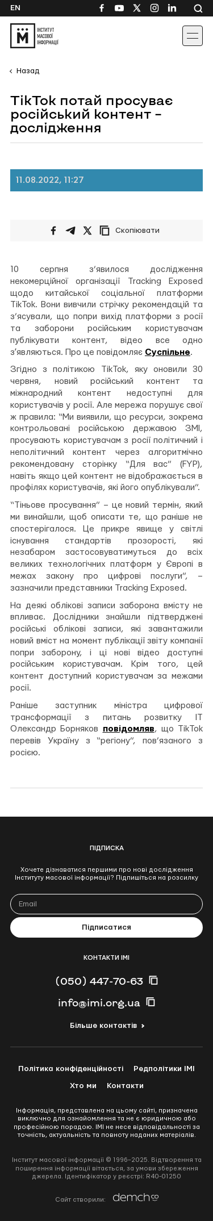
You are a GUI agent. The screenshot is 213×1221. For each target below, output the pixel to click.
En (15, 8)
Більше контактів (103, 1026)
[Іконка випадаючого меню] (192, 36)
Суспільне (167, 352)
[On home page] (34, 35)
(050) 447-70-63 (99, 981)
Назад (27, 71)
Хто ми (83, 1086)
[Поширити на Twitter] (87, 230)
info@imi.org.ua (99, 1002)
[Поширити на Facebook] (53, 230)
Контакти (125, 1086)
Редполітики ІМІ (164, 1069)
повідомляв (128, 729)
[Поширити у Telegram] (70, 230)
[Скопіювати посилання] (132, 230)
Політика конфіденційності (70, 1069)
